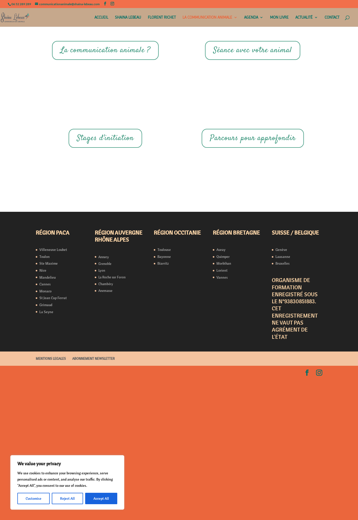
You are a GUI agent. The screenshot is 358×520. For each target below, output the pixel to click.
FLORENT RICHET (162, 18)
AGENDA (251, 18)
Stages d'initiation (105, 280)
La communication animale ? (105, 50)
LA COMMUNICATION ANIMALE (207, 18)
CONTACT (332, 18)
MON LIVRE (279, 18)
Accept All (101, 498)
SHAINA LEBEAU (128, 18)
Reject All (67, 498)
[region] (67, 482)
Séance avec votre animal (252, 50)
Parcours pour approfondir (253, 280)
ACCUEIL (101, 18)
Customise (33, 498)
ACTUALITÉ (304, 18)
